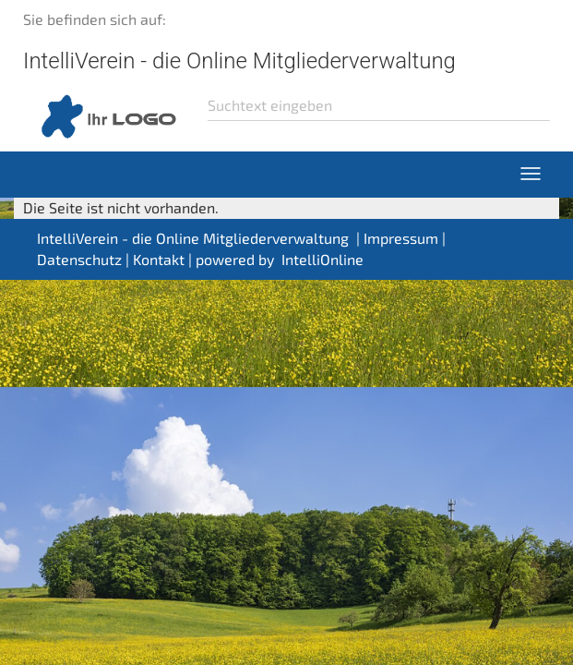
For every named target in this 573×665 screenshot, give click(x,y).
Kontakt (159, 259)
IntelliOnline (322, 259)
